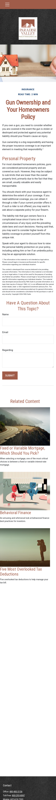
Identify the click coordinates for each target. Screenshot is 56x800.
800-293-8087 (18, 795)
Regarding (7, 350)
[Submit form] (10, 375)
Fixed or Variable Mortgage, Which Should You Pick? (22, 451)
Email (5, 332)
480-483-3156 (15, 791)
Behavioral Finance (15, 512)
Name (5, 314)
